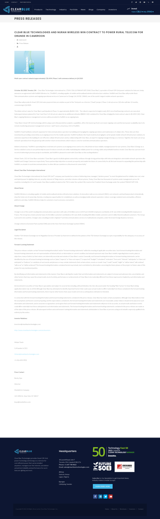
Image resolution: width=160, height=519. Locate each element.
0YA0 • (148, 11)
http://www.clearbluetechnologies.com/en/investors (32, 330)
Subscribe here (102, 486)
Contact (14, 2)
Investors (132, 509)
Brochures (123, 509)
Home (7, 2)
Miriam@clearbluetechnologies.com (26, 354)
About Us (114, 509)
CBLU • (137, 11)
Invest (134, 8)
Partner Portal (25, 2)
